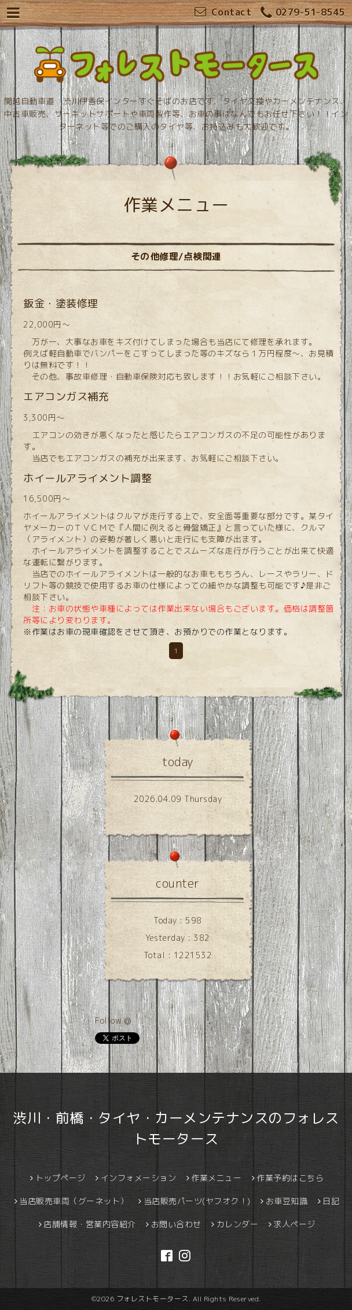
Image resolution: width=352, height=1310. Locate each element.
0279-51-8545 (303, 13)
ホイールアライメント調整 (87, 478)
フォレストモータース (152, 1299)
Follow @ (113, 1020)
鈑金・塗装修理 (60, 303)
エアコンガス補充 (66, 396)
